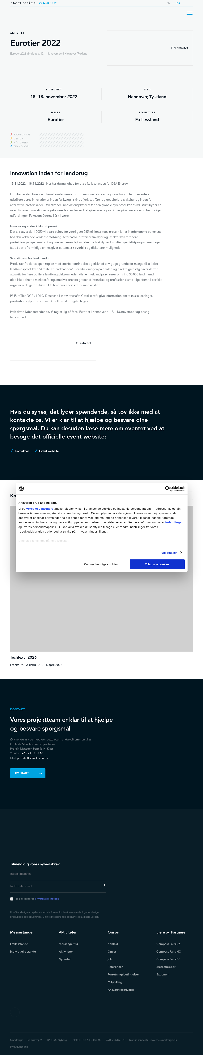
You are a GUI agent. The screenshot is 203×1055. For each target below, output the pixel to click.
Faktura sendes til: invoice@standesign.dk (153, 1040)
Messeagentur (68, 944)
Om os (112, 951)
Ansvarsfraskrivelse (121, 989)
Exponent (162, 974)
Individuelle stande (23, 951)
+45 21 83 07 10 (32, 753)
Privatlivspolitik (18, 1047)
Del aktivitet (150, 48)
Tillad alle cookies (157, 564)
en (168, 3)
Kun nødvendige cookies (101, 564)
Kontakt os (20, 451)
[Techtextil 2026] (101, 586)
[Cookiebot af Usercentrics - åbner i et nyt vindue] (168, 489)
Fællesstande (19, 944)
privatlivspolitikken (47, 899)
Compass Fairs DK (168, 944)
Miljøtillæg (115, 982)
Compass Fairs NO (168, 951)
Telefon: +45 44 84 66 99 (86, 1040)
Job (110, 959)
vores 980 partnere (39, 508)
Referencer (115, 967)
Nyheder (65, 959)
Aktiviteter (66, 951)
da (178, 3)
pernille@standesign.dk (32, 758)
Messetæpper (166, 967)
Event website (47, 451)
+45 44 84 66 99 (47, 3)
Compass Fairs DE (168, 959)
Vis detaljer (169, 552)
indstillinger (174, 522)
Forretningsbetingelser (123, 974)
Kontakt (28, 773)
